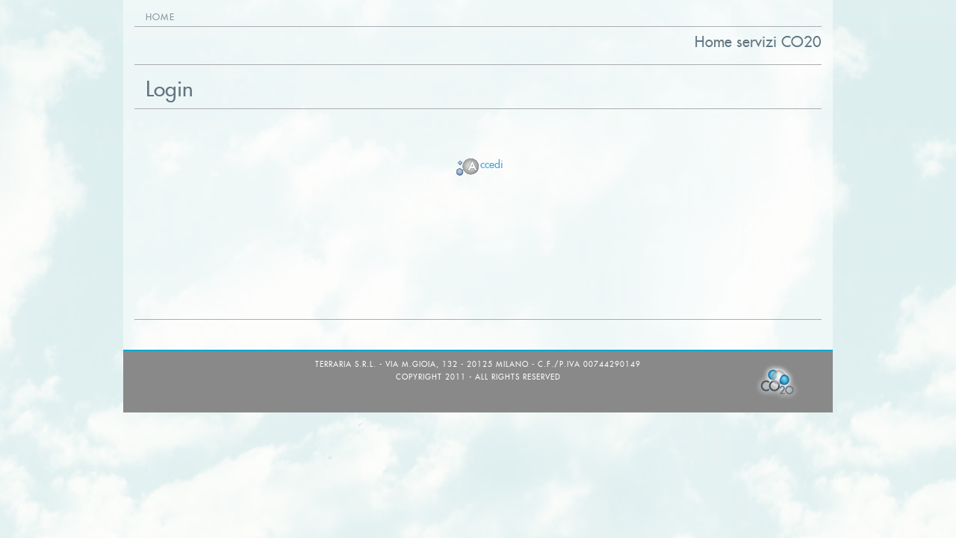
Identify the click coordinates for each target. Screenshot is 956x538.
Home (160, 16)
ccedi (478, 164)
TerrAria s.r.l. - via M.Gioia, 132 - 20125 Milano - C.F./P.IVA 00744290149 (478, 364)
